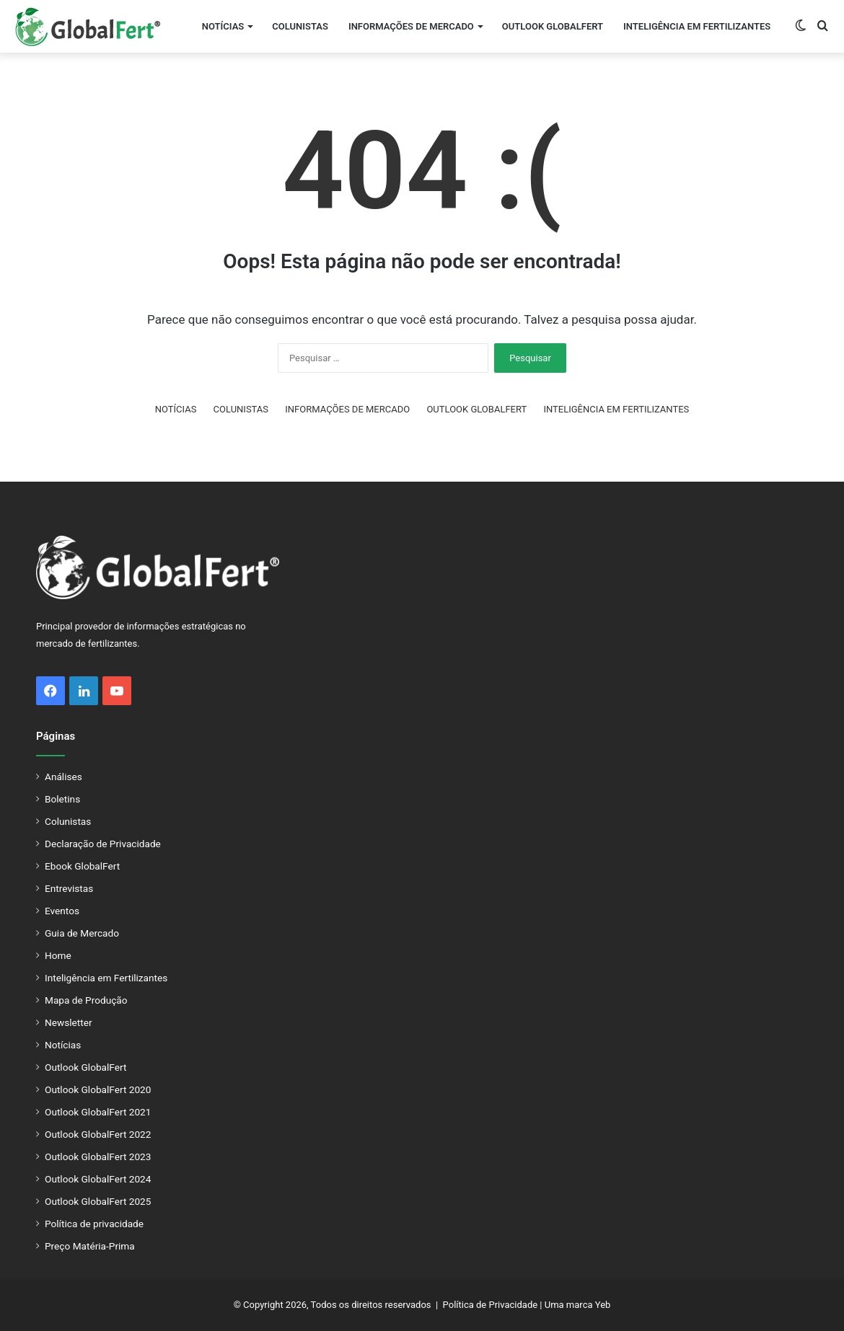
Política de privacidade (94, 1223)
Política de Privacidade (490, 1304)
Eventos (62, 910)
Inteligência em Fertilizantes (106, 977)
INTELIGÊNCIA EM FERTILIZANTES (696, 26)
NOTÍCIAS (223, 26)
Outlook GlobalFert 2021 (98, 1112)
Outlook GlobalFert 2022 (98, 1134)
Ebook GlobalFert (82, 866)
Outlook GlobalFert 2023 (98, 1156)
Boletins (62, 799)
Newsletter (68, 1022)
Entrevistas (69, 888)
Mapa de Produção (86, 1000)
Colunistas (68, 821)
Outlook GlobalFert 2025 (98, 1201)
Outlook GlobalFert (85, 1067)
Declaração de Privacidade (103, 843)
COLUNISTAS (300, 26)
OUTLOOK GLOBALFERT (552, 26)
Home (58, 955)
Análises (63, 776)
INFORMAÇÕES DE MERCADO (411, 26)
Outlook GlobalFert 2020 (98, 1089)
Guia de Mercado (82, 933)
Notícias (63, 1045)
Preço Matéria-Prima (90, 1246)
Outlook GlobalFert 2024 (98, 1179)
